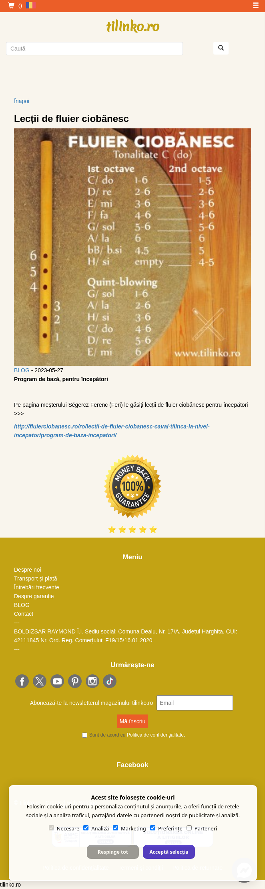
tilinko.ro (132, 26)
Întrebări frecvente (36, 587)
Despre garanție (34, 596)
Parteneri (202, 828)
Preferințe (166, 828)
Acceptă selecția (168, 851)
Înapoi (21, 101)
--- (17, 622)
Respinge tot (113, 851)
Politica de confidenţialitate (155, 735)
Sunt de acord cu (137, 735)
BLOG (22, 370)
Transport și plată (35, 578)
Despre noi (27, 569)
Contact (23, 614)
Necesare (64, 828)
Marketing (129, 828)
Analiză (96, 828)
